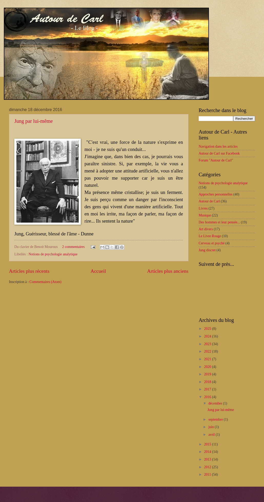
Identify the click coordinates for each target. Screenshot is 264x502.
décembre (215, 403)
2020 (208, 367)
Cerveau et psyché (212, 243)
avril (212, 434)
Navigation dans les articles (218, 146)
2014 (208, 452)
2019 (208, 374)
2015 (208, 444)
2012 (208, 467)
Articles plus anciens (167, 271)
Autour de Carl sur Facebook (219, 153)
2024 (208, 336)
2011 (208, 474)
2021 (208, 359)
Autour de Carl (209, 201)
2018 (208, 382)
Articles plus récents (29, 271)
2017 (208, 389)
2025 (208, 329)
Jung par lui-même (33, 121)
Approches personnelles (215, 194)
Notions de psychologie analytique (52, 254)
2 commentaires (73, 247)
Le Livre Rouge (210, 236)
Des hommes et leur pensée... (219, 222)
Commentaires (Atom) (45, 282)
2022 (208, 351)
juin (211, 427)
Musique (205, 215)
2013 (208, 459)
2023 (208, 344)
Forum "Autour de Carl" (216, 160)
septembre (216, 419)
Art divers (206, 229)
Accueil (98, 271)
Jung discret (207, 250)
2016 (208, 397)
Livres (203, 208)
